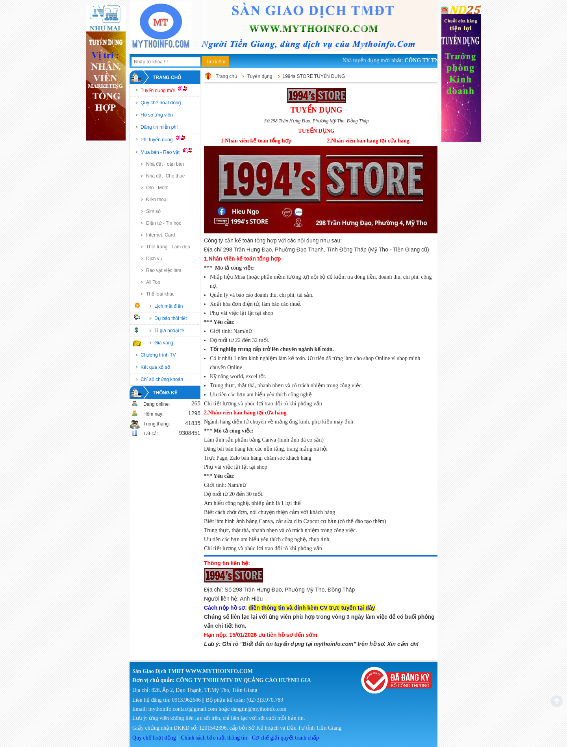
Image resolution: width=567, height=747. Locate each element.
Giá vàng (163, 343)
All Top (153, 282)
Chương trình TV (158, 355)
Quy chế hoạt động (161, 102)
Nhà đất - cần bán (165, 164)
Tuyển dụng (259, 76)
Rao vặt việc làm (163, 270)
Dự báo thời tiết (170, 318)
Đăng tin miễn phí (159, 127)
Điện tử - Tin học (163, 223)
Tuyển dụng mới (167, 89)
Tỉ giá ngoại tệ (169, 330)
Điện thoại (157, 199)
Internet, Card (160, 235)
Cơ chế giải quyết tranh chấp (285, 738)
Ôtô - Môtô (157, 187)
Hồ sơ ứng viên (157, 115)
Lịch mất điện (168, 306)
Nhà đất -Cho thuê (165, 176)
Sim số (153, 211)
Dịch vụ (154, 258)
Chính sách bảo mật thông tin (214, 738)
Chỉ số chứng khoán (162, 379)
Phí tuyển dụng (166, 138)
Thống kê (165, 393)
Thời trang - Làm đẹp (168, 247)
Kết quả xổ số (155, 367)
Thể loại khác (160, 294)
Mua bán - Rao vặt (170, 151)
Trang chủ (167, 77)
